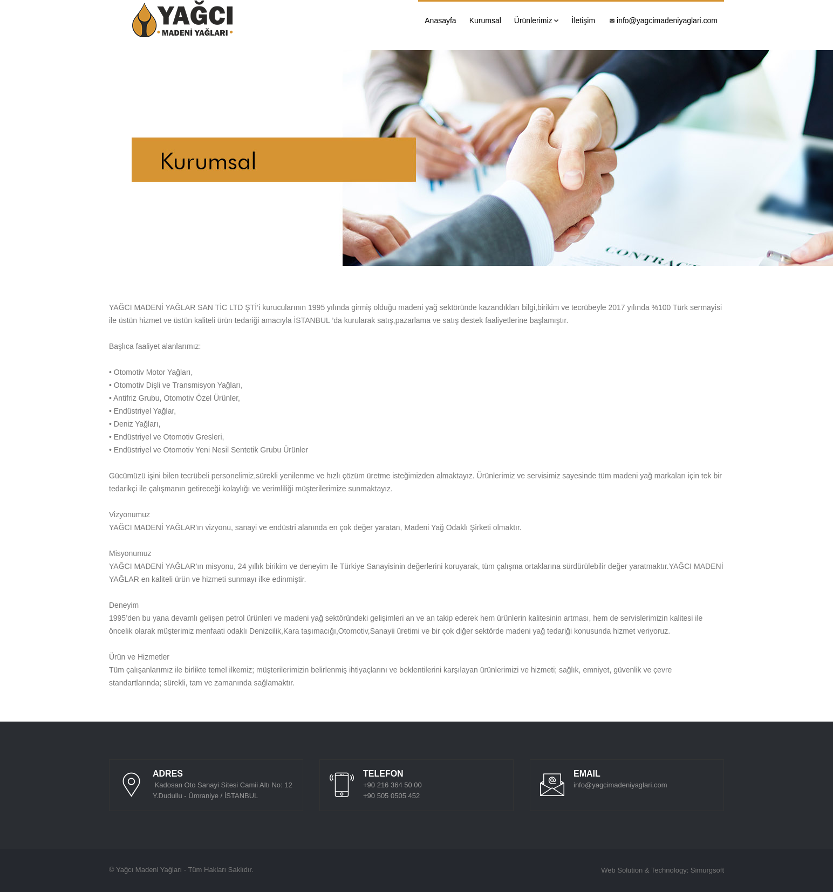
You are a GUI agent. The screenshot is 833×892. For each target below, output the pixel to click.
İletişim (584, 20)
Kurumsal (485, 20)
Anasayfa (440, 20)
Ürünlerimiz (536, 20)
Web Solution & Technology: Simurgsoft (662, 870)
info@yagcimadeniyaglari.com (664, 20)
